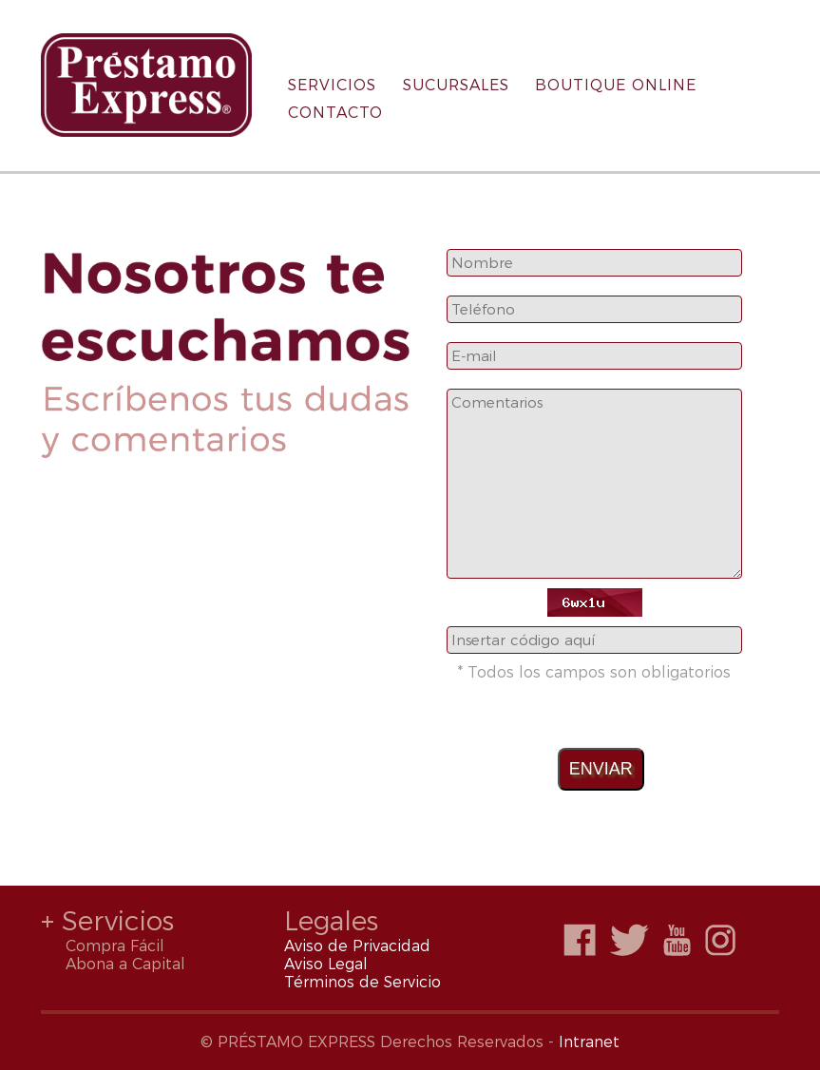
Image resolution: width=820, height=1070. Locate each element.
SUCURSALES (456, 85)
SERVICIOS (332, 85)
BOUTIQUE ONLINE (615, 85)
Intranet (589, 1042)
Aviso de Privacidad (357, 946)
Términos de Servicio (362, 982)
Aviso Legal (326, 964)
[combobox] (594, 263)
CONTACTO (335, 113)
